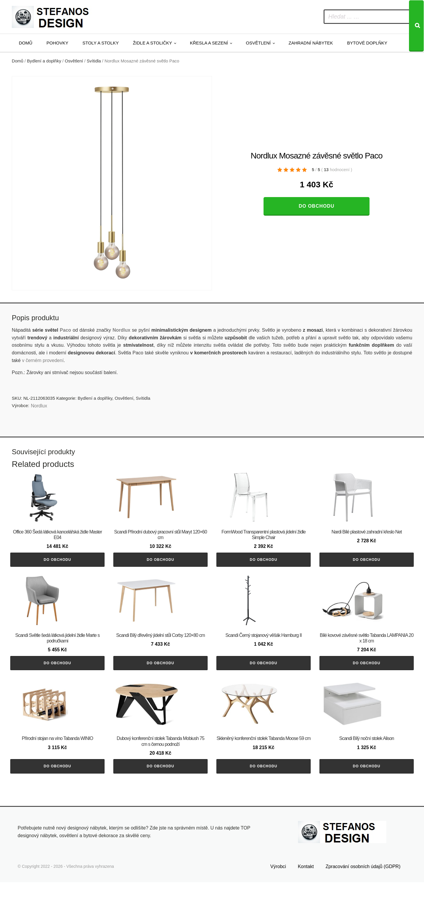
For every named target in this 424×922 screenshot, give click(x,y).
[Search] (416, 26)
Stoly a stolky (100, 42)
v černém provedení (43, 360)
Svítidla (94, 61)
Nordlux (121, 330)
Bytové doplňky (367, 42)
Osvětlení (258, 42)
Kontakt (306, 906)
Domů (25, 42)
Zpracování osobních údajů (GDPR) (363, 906)
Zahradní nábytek (311, 42)
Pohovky (57, 42)
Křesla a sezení (209, 42)
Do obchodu (316, 206)
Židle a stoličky (152, 42)
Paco (65, 330)
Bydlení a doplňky (44, 61)
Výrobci (278, 906)
